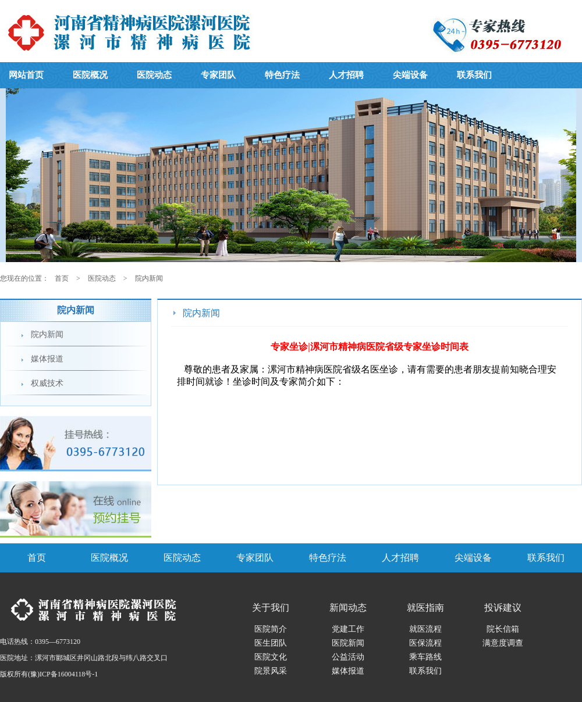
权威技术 (47, 383)
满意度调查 (502, 643)
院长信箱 (503, 629)
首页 (62, 278)
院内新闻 (149, 278)
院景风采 (270, 671)
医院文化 (270, 657)
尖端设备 (410, 75)
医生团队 (270, 643)
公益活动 (348, 657)
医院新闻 (348, 643)
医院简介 (270, 629)
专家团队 (218, 75)
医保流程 (425, 643)
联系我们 (474, 75)
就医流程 (425, 629)
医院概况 (90, 75)
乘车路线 (425, 657)
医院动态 (154, 75)
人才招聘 (346, 75)
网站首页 (26, 75)
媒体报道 (47, 358)
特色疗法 (282, 75)
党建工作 (348, 629)
